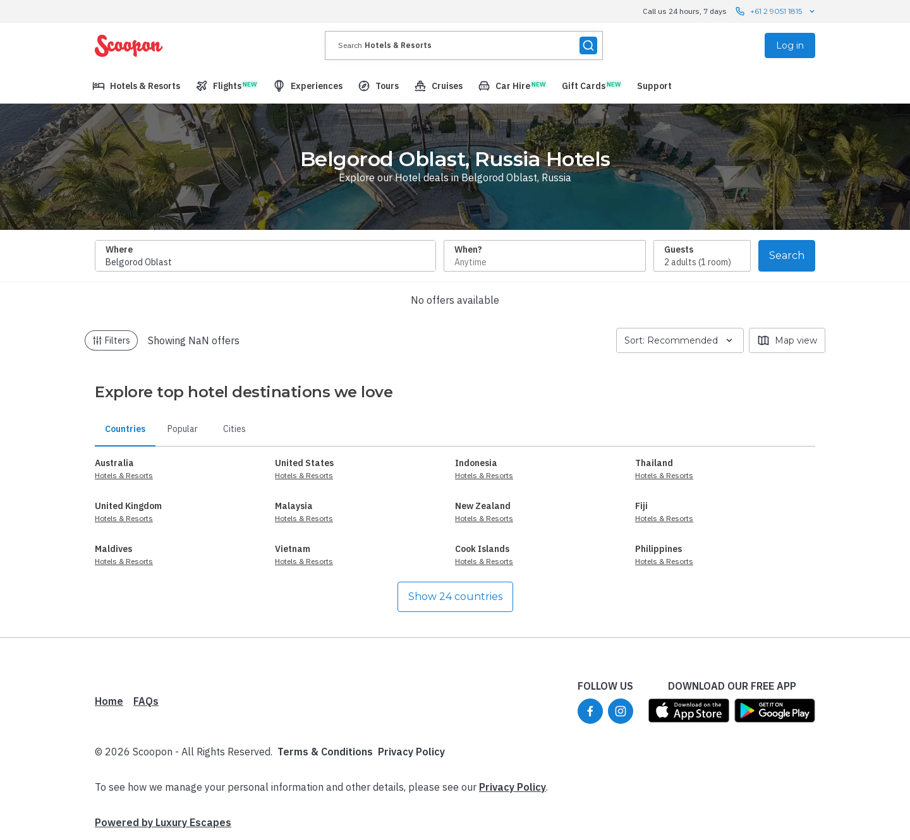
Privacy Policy (411, 751)
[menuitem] (136, 86)
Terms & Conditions (325, 751)
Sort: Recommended (680, 340)
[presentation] (463, 45)
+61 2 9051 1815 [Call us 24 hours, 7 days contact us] (776, 11)
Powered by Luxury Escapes (163, 822)
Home (109, 701)
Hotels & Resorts (124, 475)
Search (786, 255)
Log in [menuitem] (790, 45)
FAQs (146, 701)
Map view (787, 340)
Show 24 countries (455, 597)
